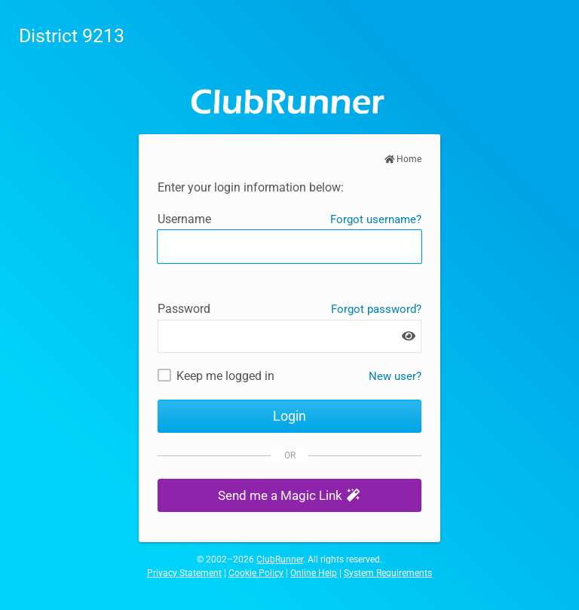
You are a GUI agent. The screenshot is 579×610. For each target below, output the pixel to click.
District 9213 (71, 36)
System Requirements (388, 573)
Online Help (313, 573)
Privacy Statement (184, 573)
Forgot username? (375, 219)
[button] (289, 496)
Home (403, 159)
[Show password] (408, 336)
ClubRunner (279, 559)
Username (184, 219)
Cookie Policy (255, 573)
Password (184, 309)
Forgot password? (376, 309)
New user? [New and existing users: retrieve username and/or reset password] (395, 376)
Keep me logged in (225, 376)
